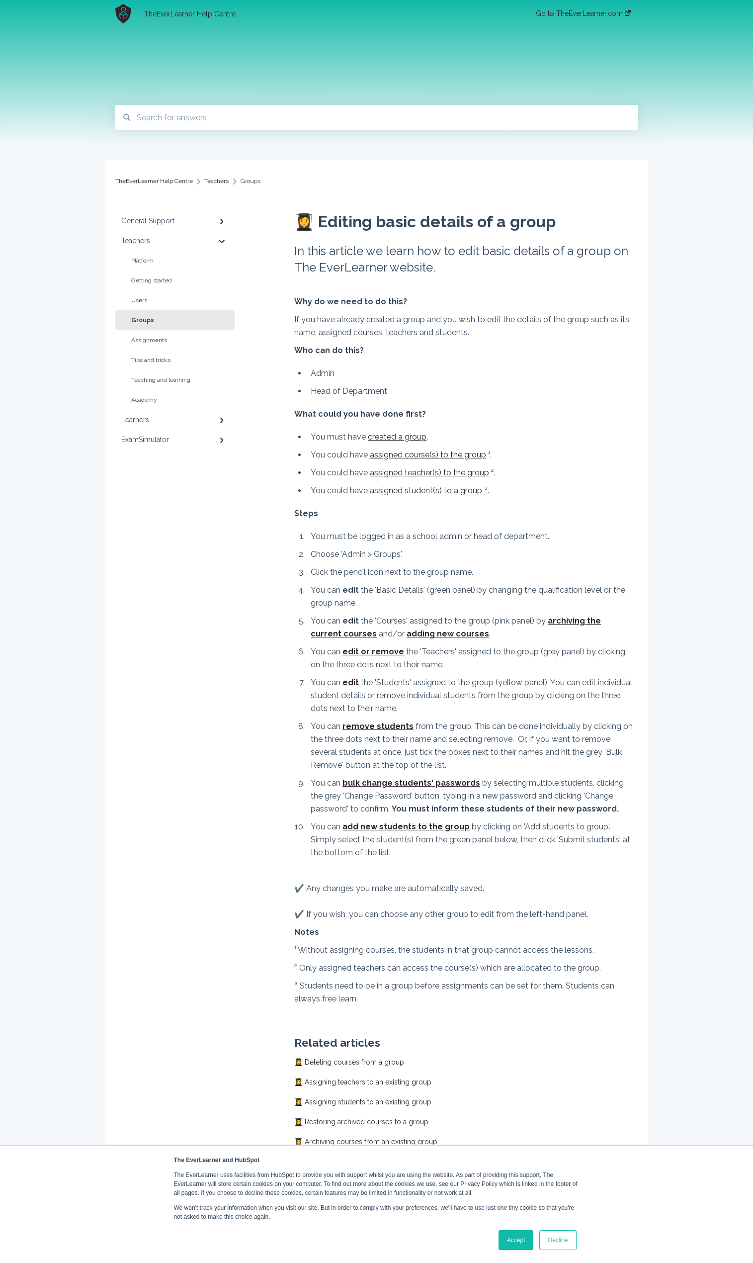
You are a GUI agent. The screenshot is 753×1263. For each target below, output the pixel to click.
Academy (144, 399)
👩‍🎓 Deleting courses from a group (349, 1062)
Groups (142, 320)
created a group (397, 437)
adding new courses (448, 633)
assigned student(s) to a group (426, 490)
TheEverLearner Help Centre (190, 14)
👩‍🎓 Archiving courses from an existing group (365, 1142)
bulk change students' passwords (411, 783)
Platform (142, 260)
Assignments (149, 340)
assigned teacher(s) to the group (429, 472)
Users (139, 300)
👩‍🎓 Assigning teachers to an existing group (362, 1082)
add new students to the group (406, 826)
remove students (378, 726)
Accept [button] (516, 1240)
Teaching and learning (160, 379)
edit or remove (373, 651)
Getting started (151, 280)
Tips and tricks (150, 360)
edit (350, 682)
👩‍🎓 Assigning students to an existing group (362, 1102)
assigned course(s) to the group (428, 454)
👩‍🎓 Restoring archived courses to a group (361, 1122)
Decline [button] (558, 1240)
